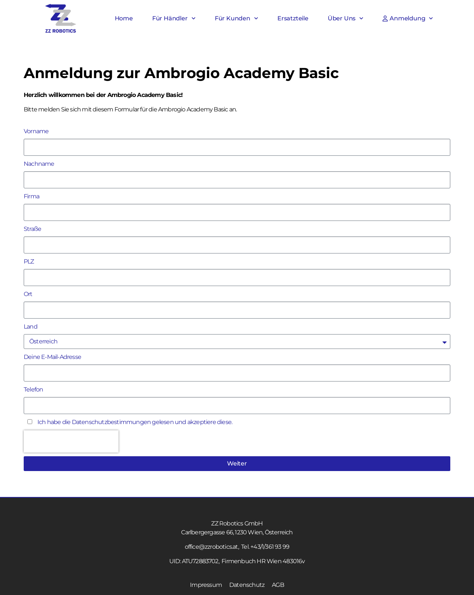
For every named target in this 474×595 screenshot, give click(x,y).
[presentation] (71, 441)
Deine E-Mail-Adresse (52, 356)
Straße (32, 228)
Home (124, 18)
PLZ (29, 261)
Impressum (206, 584)
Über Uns (346, 18)
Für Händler (174, 18)
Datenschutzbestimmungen (111, 422)
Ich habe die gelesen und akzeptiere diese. (134, 422)
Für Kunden (236, 18)
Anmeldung (408, 18)
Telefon (33, 389)
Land (30, 326)
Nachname (39, 163)
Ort (28, 294)
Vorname (36, 131)
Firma (31, 196)
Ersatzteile (292, 18)
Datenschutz (246, 584)
